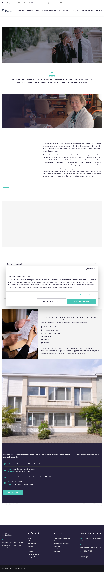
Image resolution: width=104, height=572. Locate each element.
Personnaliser (51, 301)
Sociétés (56, 549)
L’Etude (30, 11)
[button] (52, 264)
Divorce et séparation (61, 541)
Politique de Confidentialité (37, 557)
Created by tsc (84, 557)
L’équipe (76, 11)
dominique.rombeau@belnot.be (44, 3)
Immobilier (57, 546)
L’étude (30, 541)
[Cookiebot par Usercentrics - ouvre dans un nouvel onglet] (87, 269)
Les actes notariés (15, 264)
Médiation (57, 551)
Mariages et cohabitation (62, 538)
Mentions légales (33, 554)
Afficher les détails (85, 295)
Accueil (21, 11)
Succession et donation (61, 543)
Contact (99, 11)
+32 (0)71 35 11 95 (66, 3)
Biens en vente (87, 11)
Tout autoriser (81, 301)
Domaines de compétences (46, 11)
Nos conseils (64, 11)
